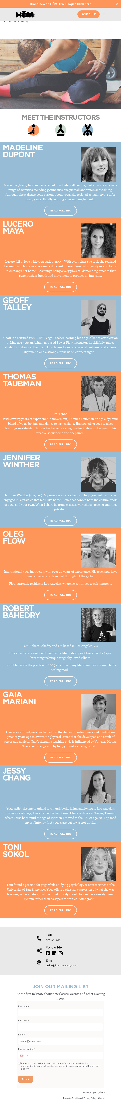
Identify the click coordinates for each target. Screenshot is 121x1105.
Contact (101, 1098)
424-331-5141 (53, 940)
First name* (24, 1006)
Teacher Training (17, 21)
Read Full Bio (60, 210)
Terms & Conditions (72, 1098)
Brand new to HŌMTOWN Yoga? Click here (60, 4)
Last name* (24, 1020)
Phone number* (26, 1049)
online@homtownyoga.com (62, 965)
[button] (21, 1055)
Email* (21, 1035)
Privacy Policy (90, 1098)
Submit (25, 1079)
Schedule (88, 14)
